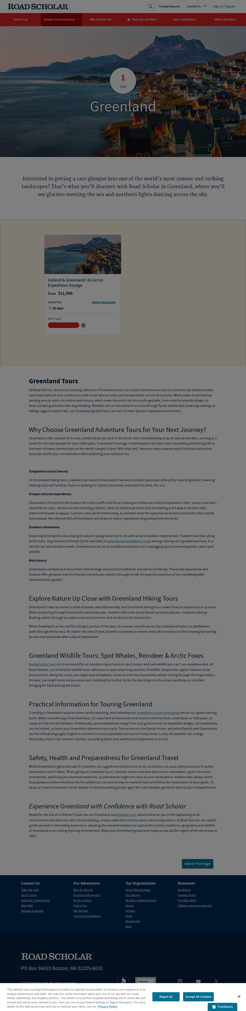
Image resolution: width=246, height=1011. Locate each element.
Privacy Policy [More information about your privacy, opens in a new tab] (107, 1006)
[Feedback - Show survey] (222, 1007)
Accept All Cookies (198, 996)
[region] (123, 997)
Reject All (165, 996)
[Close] (239, 996)
